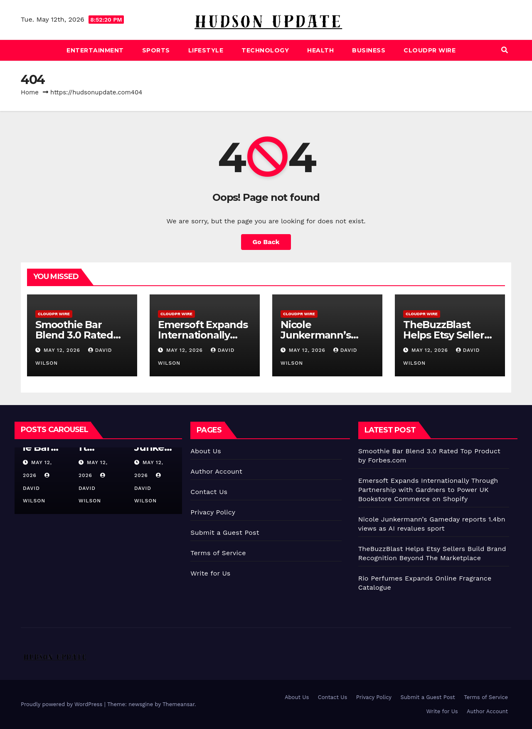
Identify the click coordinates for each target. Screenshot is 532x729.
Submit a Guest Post (224, 532)
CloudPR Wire (430, 50)
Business (368, 50)
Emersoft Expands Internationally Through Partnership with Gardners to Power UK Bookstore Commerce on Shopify (428, 490)
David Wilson (37, 488)
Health (320, 50)
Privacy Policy (212, 512)
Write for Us (210, 573)
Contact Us (208, 492)
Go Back (266, 242)
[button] (504, 50)
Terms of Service (218, 553)
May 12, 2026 (63, 350)
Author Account (216, 471)
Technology (265, 50)
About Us (205, 451)
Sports (156, 50)
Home (30, 92)
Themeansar (179, 704)
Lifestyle (206, 50)
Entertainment (95, 50)
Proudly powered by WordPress (62, 704)
